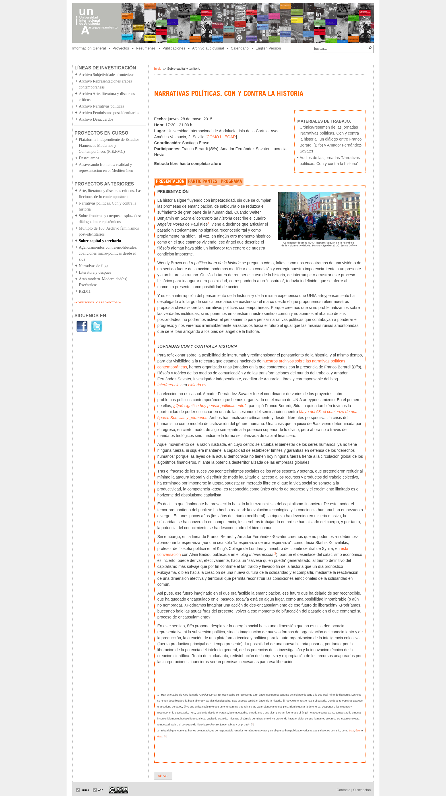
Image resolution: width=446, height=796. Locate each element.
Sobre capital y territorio (100, 241)
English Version (268, 48)
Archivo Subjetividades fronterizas (106, 75)
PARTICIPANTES (202, 182)
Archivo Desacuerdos (96, 119)
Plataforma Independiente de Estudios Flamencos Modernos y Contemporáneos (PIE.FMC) (109, 145)
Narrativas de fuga (93, 266)
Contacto (343, 790)
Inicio (158, 68)
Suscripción (362, 790)
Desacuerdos (89, 158)
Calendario (240, 48)
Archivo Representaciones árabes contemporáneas (105, 84)
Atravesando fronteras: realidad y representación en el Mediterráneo (106, 167)
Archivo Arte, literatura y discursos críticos (107, 97)
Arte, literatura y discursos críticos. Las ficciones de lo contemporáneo (110, 194)
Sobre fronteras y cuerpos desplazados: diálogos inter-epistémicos (110, 219)
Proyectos (121, 48)
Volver (163, 776)
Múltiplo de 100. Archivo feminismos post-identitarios (109, 231)
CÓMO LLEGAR (221, 137)
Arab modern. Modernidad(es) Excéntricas (103, 282)
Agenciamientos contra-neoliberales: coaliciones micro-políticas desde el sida (108, 253)
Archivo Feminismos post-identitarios (109, 113)
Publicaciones (173, 48)
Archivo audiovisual (208, 48)
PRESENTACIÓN (170, 182)
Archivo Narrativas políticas (101, 106)
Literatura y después (95, 272)
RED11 (84, 291)
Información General (89, 48)
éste (351, 730)
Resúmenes (146, 48)
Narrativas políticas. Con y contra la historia (107, 206)
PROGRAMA (231, 182)
